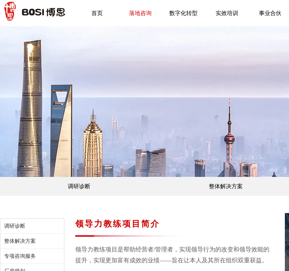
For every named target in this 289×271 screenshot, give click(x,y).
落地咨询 (140, 13)
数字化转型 (183, 13)
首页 (97, 13)
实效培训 (227, 13)
